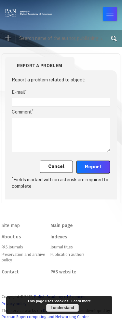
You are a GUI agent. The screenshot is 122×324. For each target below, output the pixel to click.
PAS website (63, 272)
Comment (23, 111)
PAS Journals (12, 247)
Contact (10, 272)
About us (11, 237)
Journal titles (61, 247)
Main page (61, 225)
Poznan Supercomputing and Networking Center (45, 316)
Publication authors (67, 254)
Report (93, 166)
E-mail (19, 92)
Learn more (81, 301)
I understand (62, 308)
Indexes (58, 237)
